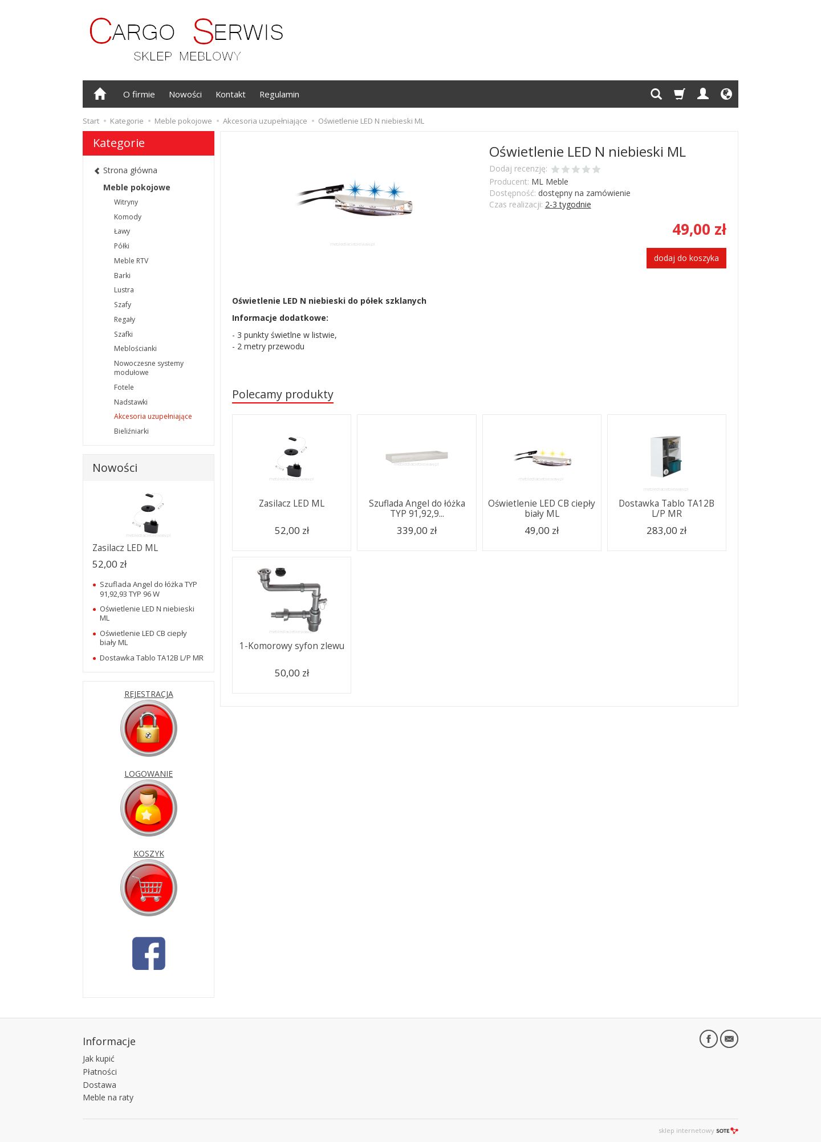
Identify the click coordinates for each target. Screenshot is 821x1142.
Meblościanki (135, 348)
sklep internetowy (698, 1130)
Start (91, 121)
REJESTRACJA (148, 693)
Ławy (122, 231)
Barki (122, 275)
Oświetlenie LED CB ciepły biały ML (541, 508)
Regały (124, 319)
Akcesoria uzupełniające (153, 416)
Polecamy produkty (283, 394)
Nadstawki (131, 402)
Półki (121, 246)
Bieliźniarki (131, 431)
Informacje (109, 1041)
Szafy (122, 304)
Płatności (100, 1071)
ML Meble (549, 181)
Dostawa (99, 1084)
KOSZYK (148, 853)
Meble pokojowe (136, 187)
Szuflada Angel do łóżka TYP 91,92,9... (417, 508)
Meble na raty (108, 1097)
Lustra (124, 290)
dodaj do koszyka (686, 257)
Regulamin (279, 94)
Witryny (126, 202)
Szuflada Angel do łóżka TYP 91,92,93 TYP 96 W (148, 588)
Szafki (123, 334)
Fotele (124, 387)
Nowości (185, 94)
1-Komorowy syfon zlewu (291, 646)
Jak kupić (99, 1058)
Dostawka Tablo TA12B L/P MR (666, 508)
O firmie (139, 94)
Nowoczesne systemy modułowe (149, 367)
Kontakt (231, 94)
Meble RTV (131, 261)
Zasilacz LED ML (291, 503)
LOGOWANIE (148, 773)
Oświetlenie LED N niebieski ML (147, 613)
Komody (127, 217)
